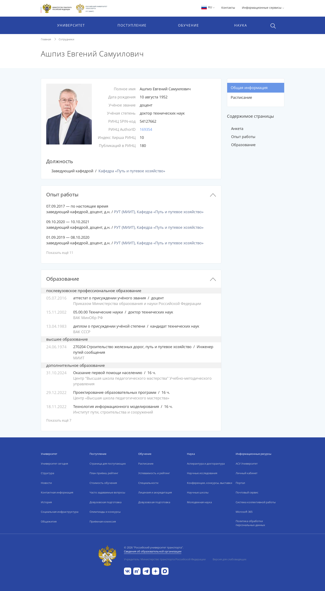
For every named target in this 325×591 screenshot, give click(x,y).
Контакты (228, 8)
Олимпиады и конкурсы (105, 512)
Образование (243, 144)
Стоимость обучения (103, 483)
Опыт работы (243, 136)
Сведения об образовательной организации (152, 551)
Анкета (237, 128)
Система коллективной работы (256, 502)
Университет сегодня (54, 463)
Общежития (49, 521)
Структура (47, 473)
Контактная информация (57, 492)
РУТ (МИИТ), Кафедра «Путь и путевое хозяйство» (159, 211)
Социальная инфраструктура (59, 512)
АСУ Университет (247, 463)
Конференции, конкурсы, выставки (209, 483)
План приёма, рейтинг (104, 473)
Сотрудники (66, 39)
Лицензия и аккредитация (155, 492)
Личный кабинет (246, 473)
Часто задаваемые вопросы (107, 492)
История (46, 502)
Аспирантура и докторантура (206, 463)
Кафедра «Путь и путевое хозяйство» (131, 170)
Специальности (148, 483)
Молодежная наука (199, 502)
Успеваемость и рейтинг (154, 473)
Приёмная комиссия (103, 521)
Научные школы (198, 492)
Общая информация (249, 87)
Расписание (241, 97)
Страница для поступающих (108, 463)
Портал (240, 483)
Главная (46, 39)
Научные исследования (202, 473)
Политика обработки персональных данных (250, 523)
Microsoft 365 (244, 512)
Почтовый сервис (247, 492)
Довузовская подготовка (105, 502)
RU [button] (208, 7)
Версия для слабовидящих (229, 559)
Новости (46, 483)
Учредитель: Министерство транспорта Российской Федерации (165, 559)
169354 (146, 129)
